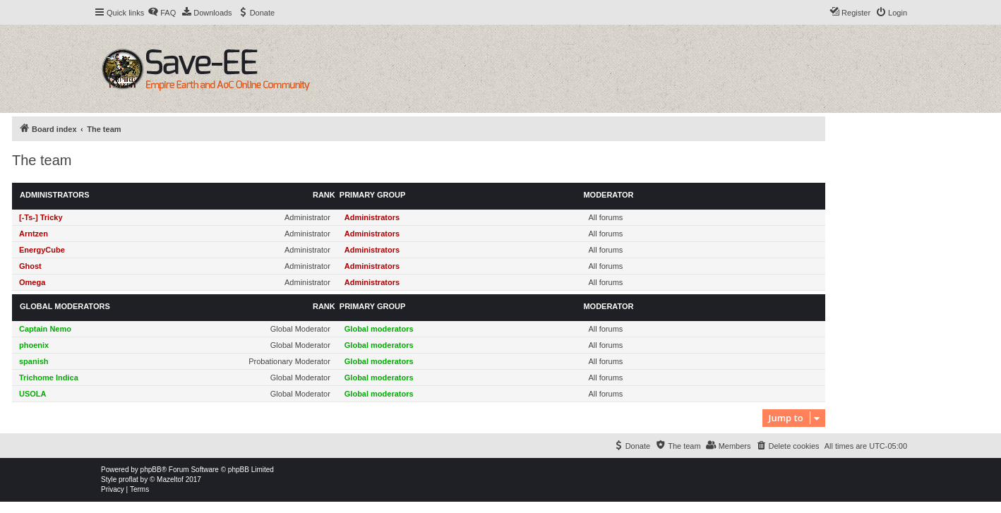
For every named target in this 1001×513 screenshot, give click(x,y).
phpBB (151, 469)
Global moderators (65, 306)
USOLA (33, 394)
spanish (34, 361)
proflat (128, 479)
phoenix (34, 345)
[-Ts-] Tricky (41, 217)
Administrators (55, 195)
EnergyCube (42, 250)
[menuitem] (162, 12)
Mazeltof (170, 479)
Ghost (30, 266)
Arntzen (33, 233)
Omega (32, 282)
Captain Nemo (45, 329)
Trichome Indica (48, 377)
